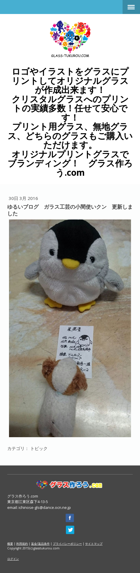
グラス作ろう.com (22, 496)
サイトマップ (94, 544)
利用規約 (22, 544)
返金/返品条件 (40, 544)
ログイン (13, 559)
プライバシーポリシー (67, 544)
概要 (10, 544)
